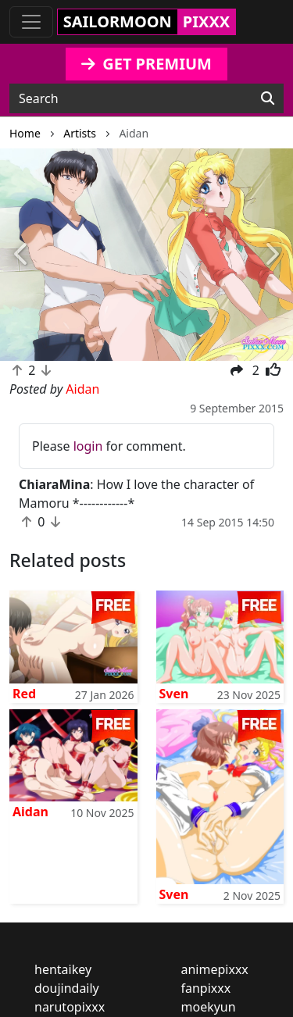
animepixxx (214, 969)
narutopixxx (69, 1006)
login (88, 446)
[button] (22, 255)
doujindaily (66, 988)
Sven (174, 693)
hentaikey (62, 969)
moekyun (208, 1006)
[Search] (268, 98)
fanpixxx (206, 988)
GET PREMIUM (146, 63)
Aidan (30, 811)
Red (24, 693)
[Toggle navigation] (31, 21)
